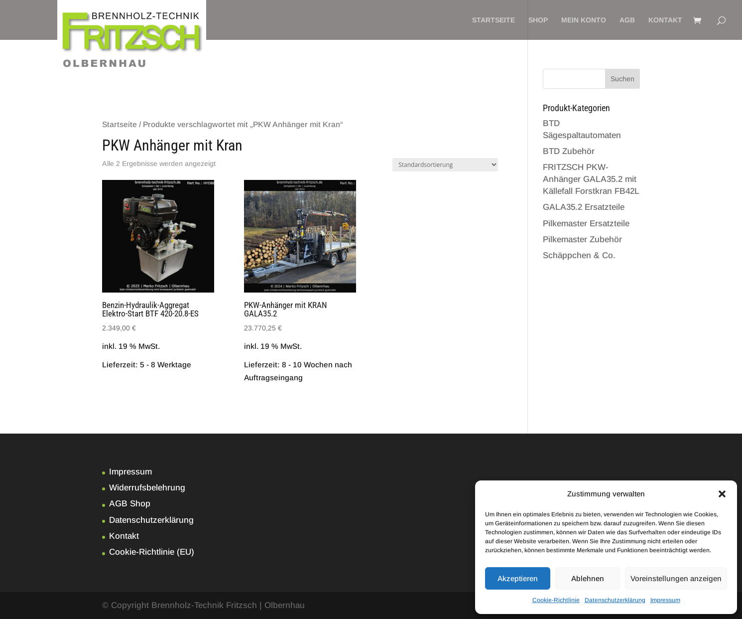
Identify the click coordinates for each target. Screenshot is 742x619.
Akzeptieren (517, 578)
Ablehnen (587, 578)
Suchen (622, 79)
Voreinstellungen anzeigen (676, 578)
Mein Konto (583, 20)
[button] (722, 494)
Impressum (665, 600)
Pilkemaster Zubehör (582, 239)
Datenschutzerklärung (615, 600)
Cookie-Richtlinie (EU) (151, 552)
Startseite (493, 20)
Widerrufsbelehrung (147, 487)
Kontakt (665, 20)
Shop (538, 20)
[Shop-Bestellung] (445, 164)
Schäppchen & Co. (579, 255)
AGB (627, 20)
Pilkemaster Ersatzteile (586, 223)
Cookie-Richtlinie (556, 600)
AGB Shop (129, 503)
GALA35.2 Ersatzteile (583, 207)
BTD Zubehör (569, 151)
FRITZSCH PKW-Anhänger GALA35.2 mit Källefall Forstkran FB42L (591, 179)
